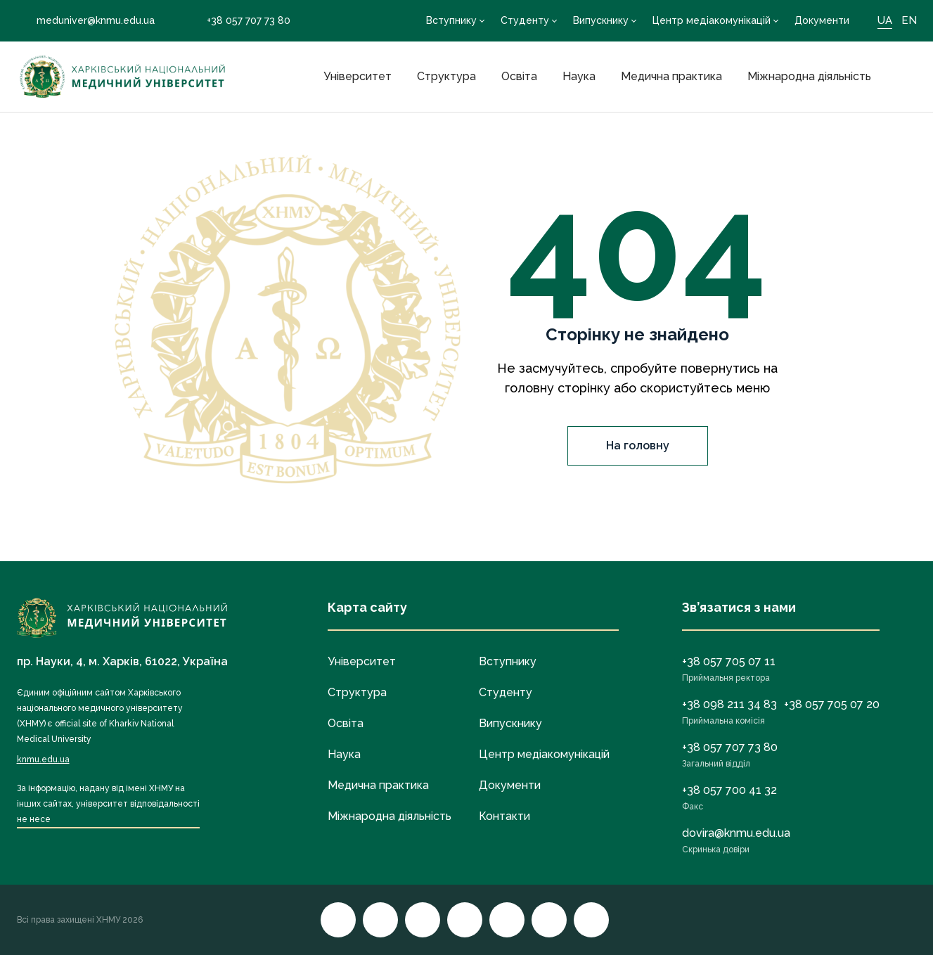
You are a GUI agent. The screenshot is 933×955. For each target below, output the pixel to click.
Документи (821, 20)
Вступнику (451, 20)
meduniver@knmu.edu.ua (86, 20)
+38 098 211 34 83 (729, 704)
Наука (579, 76)
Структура (446, 76)
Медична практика (671, 76)
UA (884, 20)
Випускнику (601, 20)
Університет (357, 76)
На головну (637, 445)
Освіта (519, 76)
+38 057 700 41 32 (729, 790)
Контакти (504, 816)
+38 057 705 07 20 (832, 704)
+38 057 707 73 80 (238, 21)
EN (909, 20)
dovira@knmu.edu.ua (736, 833)
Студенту (525, 20)
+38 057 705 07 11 (729, 661)
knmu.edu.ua (43, 759)
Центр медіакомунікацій (711, 20)
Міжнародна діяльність (809, 76)
